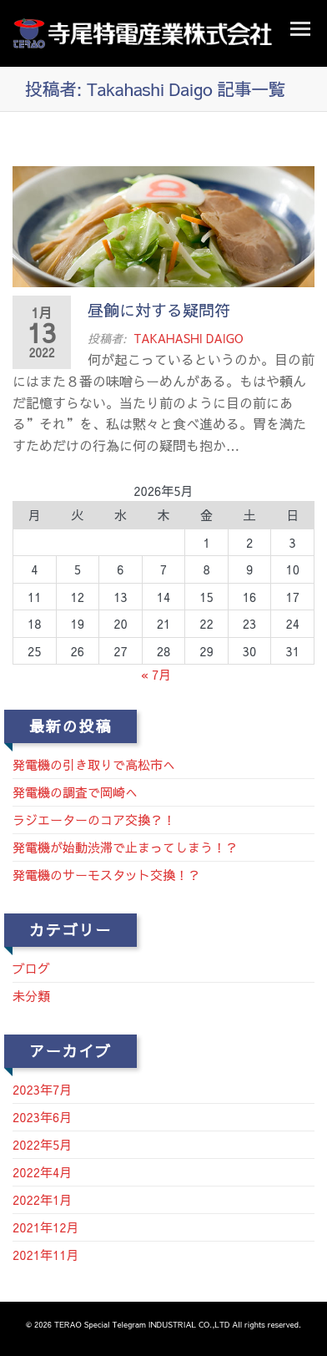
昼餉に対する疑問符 (159, 310)
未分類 (31, 995)
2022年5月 (42, 1144)
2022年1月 (42, 1199)
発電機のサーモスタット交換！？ (106, 874)
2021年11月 (46, 1254)
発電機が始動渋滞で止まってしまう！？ (125, 847)
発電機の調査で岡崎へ (75, 792)
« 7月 (156, 674)
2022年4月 (42, 1172)
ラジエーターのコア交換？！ (94, 819)
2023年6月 (42, 1117)
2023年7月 (42, 1089)
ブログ (31, 968)
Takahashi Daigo (188, 338)
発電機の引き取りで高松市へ (94, 764)
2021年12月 (46, 1227)
